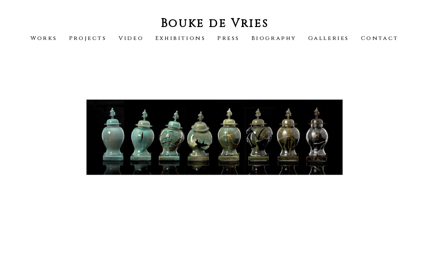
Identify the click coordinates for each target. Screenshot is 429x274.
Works (43, 38)
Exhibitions (180, 38)
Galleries (328, 38)
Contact (380, 38)
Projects (88, 38)
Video (131, 38)
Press (228, 38)
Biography (274, 38)
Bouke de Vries (214, 23)
